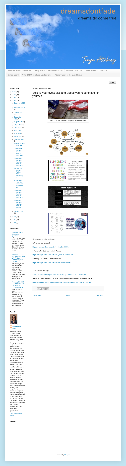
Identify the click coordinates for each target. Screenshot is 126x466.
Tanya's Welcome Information (19, 71)
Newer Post (37, 295)
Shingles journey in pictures (19, 144)
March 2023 (18, 136)
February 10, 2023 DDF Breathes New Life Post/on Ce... (19, 194)
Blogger (66, 455)
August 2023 (18, 122)
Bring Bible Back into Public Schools (49, 71)
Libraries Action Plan (74, 71)
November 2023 (19, 108)
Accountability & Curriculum (96, 71)
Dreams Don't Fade (17, 327)
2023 (14, 100)
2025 (14, 95)
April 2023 (17, 133)
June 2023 (17, 128)
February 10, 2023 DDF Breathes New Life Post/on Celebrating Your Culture (18, 258)
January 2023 (18, 211)
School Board (13, 75)
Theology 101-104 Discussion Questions (18, 234)
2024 (14, 97)
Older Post (99, 295)
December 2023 (19, 103)
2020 (14, 222)
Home (68, 295)
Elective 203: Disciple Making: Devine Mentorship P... (18, 173)
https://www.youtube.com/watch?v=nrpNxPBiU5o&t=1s (52, 263)
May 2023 (17, 130)
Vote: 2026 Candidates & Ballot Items (36, 75)
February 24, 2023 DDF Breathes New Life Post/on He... (19, 151)
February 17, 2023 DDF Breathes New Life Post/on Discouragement (18, 284)
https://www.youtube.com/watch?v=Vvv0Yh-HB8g (50, 247)
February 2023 (19, 139)
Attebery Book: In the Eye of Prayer (68, 75)
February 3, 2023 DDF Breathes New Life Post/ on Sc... (19, 204)
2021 (14, 219)
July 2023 (17, 125)
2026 (14, 92)
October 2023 (18, 112)
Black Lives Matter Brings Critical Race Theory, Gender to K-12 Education (59, 274)
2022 (14, 217)
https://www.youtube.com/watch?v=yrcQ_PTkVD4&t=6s (52, 255)
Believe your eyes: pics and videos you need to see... (18, 183)
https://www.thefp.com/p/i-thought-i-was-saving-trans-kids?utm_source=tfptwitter (61, 282)
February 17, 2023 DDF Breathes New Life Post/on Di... (19, 162)
